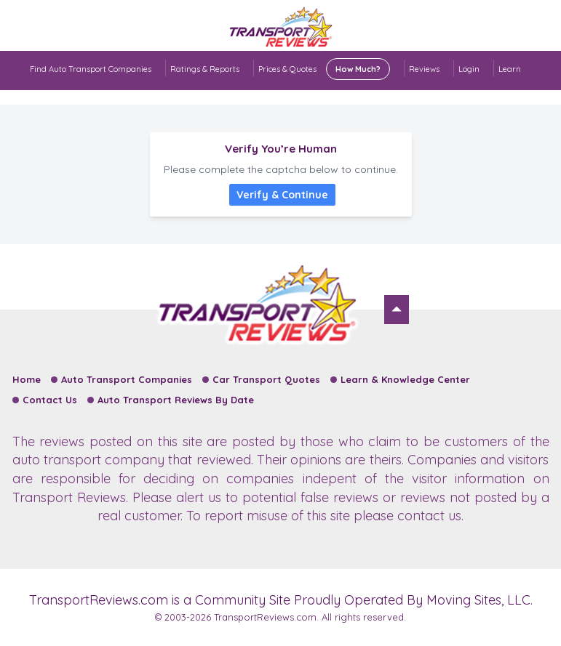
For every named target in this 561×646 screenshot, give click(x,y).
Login (469, 69)
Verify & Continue (282, 194)
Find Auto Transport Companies (90, 69)
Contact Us (50, 399)
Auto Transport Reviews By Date (176, 399)
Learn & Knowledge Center (405, 379)
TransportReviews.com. (266, 617)
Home (26, 379)
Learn (509, 69)
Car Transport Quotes (266, 379)
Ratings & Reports (204, 69)
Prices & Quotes (324, 69)
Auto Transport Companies (126, 379)
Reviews (424, 69)
